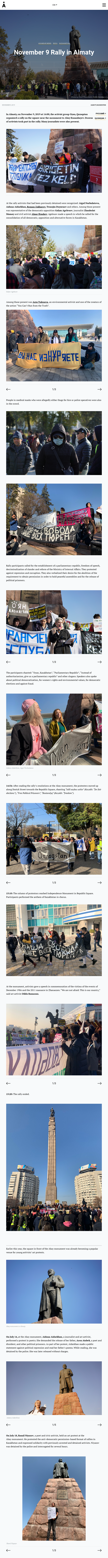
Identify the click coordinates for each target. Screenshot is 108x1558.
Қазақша (100, 118)
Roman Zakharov (36, 206)
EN (55, 5)
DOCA (55, 43)
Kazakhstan (64, 43)
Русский (101, 113)
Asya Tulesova (40, 302)
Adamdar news (44, 43)
